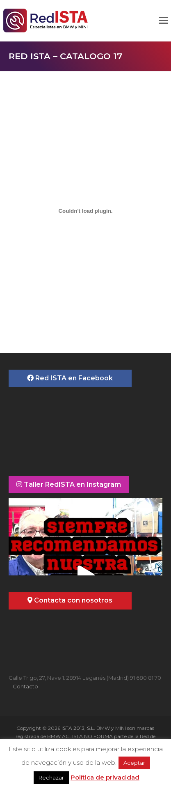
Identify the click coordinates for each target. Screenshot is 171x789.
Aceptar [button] (134, 762)
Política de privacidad (105, 777)
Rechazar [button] (51, 777)
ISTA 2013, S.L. (77, 728)
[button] (163, 20)
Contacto (25, 686)
